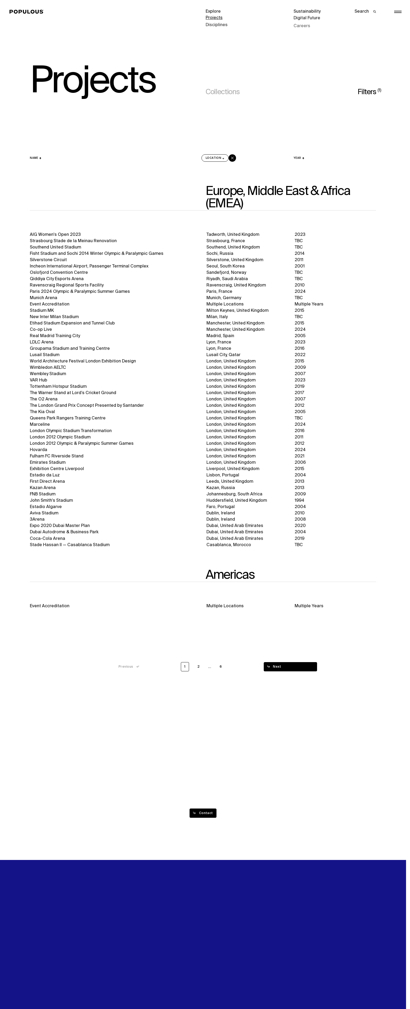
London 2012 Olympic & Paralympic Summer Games (82, 446)
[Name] (35, 158)
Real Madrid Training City (55, 336)
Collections (222, 92)
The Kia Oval (42, 413)
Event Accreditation (49, 305)
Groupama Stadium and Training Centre (70, 349)
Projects (214, 18)
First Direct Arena (47, 485)
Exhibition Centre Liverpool (57, 472)
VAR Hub (38, 381)
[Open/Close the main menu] (398, 11)
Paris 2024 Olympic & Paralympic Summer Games (80, 292)
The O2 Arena (44, 400)
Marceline (40, 426)
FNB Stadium (42, 498)
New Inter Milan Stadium (54, 317)
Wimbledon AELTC (48, 368)
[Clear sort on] (232, 158)
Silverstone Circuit (48, 260)
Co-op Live (41, 330)
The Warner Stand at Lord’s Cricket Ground (73, 394)
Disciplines (217, 24)
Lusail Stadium (44, 355)
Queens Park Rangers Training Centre (68, 420)
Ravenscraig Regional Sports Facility (66, 285)
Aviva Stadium (44, 518)
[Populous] (28, 12)
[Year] (298, 158)
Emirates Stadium (47, 465)
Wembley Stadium (48, 375)
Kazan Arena (43, 492)
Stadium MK (42, 311)
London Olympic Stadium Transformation (71, 433)
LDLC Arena (42, 343)
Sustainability (307, 11)
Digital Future (307, 18)
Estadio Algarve (46, 512)
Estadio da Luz (45, 478)
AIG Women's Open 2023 (55, 235)
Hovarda (38, 452)
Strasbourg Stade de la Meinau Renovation (73, 241)
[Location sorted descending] (215, 158)
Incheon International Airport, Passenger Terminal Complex (89, 266)
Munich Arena (43, 298)
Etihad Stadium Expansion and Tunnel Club (72, 324)
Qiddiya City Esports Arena (57, 279)
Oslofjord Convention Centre (59, 273)
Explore (213, 11)
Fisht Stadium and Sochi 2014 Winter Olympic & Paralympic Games (96, 254)
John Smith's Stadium (51, 505)
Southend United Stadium (55, 247)
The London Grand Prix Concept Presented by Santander (87, 407)
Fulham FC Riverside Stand (56, 459)
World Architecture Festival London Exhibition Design (83, 362)
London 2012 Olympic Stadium (60, 439)
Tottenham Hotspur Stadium (58, 387)
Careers (302, 24)
